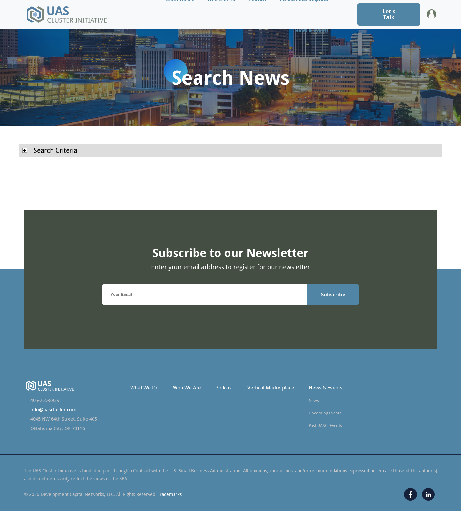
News (314, 400)
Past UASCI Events (325, 425)
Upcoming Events (325, 413)
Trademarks (170, 494)
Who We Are (187, 387)
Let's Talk (389, 14)
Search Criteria (49, 150)
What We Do (144, 387)
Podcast (224, 387)
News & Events (311, 30)
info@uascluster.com (53, 409)
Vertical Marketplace (270, 387)
